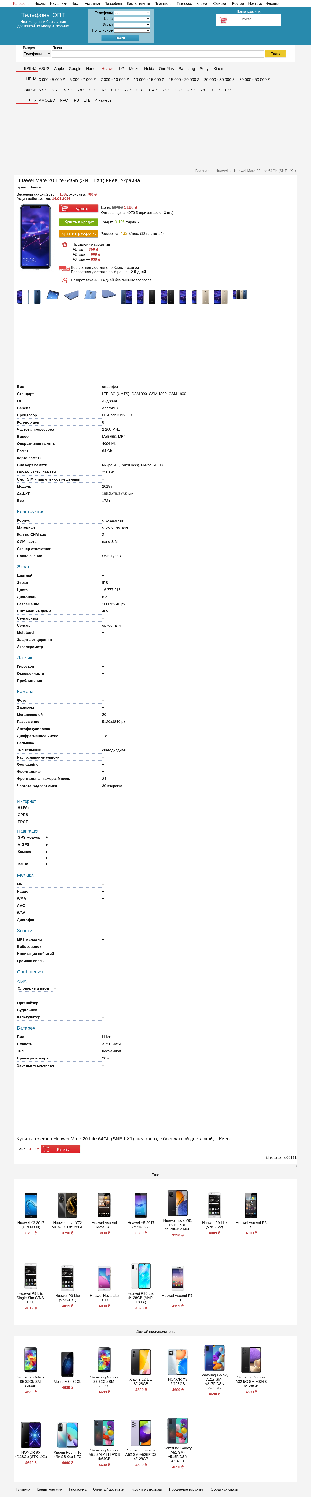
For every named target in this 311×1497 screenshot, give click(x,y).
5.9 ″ (93, 90)
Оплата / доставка (108, 1489)
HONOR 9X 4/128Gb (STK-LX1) (31, 1454)
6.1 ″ (115, 90)
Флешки (272, 4)
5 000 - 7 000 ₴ (83, 79)
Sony (204, 68)
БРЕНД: (30, 68)
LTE (87, 100)
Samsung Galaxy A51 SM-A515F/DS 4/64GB (104, 1454)
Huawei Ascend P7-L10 (178, 1298)
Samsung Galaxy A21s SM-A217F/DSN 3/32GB (214, 1381)
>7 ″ (228, 90)
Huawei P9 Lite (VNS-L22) (214, 1225)
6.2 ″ (128, 90)
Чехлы (40, 4)
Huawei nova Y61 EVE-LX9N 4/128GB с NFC (177, 1225)
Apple (59, 68)
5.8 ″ (80, 90)
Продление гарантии (186, 1489)
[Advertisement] (155, 137)
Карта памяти (138, 4)
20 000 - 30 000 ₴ (219, 79)
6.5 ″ (166, 90)
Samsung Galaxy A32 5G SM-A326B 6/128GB (251, 1381)
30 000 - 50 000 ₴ (254, 79)
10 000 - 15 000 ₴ (149, 79)
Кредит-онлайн (49, 1489)
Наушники (58, 4)
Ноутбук (255, 4)
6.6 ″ (178, 90)
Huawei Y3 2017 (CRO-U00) (30, 1225)
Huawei (108, 68)
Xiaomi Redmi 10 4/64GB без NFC (67, 1454)
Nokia (149, 68)
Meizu (134, 68)
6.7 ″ (191, 90)
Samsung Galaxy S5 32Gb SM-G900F (104, 1381)
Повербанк (113, 4)
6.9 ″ (216, 90)
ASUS (44, 68)
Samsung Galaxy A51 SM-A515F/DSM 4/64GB (178, 1454)
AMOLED (47, 100)
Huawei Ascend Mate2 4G (104, 1225)
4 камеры (103, 100)
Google (75, 68)
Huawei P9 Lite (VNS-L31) (67, 1298)
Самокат (220, 4)
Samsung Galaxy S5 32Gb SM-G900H (31, 1381)
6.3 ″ (140, 90)
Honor (91, 68)
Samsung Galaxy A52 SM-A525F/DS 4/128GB (141, 1454)
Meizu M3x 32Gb (68, 1382)
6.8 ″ (203, 90)
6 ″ (104, 90)
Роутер (238, 4)
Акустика (92, 4)
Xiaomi (219, 68)
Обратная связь (224, 1489)
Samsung (187, 68)
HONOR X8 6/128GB (177, 1381)
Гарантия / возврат (146, 1489)
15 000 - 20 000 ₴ (184, 79)
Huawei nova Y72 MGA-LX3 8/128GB (67, 1225)
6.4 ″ (153, 90)
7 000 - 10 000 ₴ (115, 79)
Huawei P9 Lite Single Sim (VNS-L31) (31, 1297)
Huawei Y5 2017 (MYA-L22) (141, 1225)
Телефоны (21, 4)
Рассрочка (78, 1489)
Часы (76, 4)
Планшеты (163, 4)
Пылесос (184, 4)
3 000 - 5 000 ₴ (52, 79)
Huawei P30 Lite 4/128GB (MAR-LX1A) (141, 1297)
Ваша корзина (249, 11)
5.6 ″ (55, 90)
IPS (76, 100)
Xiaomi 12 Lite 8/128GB (141, 1381)
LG (121, 68)
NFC (64, 100)
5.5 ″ (43, 90)
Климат (202, 4)
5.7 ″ (68, 90)
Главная (23, 1489)
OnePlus (166, 68)
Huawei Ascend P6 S (251, 1225)
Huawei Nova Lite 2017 (104, 1298)
